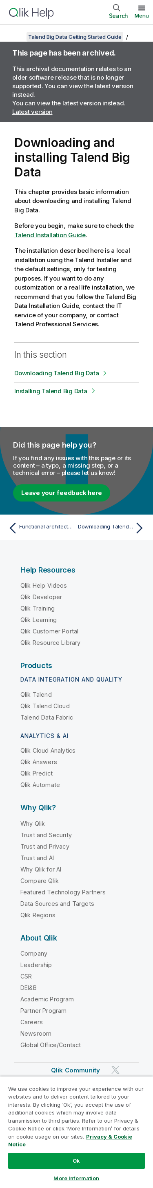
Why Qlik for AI (40, 869)
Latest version (32, 112)
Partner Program (43, 1010)
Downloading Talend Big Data (56, 373)
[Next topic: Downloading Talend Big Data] (112, 528)
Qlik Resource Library (50, 642)
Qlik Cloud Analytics (47, 750)
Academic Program (47, 999)
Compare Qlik (39, 880)
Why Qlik (32, 823)
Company (33, 953)
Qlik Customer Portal (49, 631)
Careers (31, 1022)
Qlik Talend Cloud (45, 705)
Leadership (36, 964)
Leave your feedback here (61, 493)
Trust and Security (46, 834)
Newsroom (35, 1033)
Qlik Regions (37, 915)
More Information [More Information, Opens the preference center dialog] (76, 1178)
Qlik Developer (41, 596)
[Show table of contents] (16, 37)
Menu (142, 15)
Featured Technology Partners (63, 892)
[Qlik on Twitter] (115, 1069)
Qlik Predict (36, 773)
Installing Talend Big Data (50, 391)
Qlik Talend (36, 694)
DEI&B (28, 987)
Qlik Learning (38, 619)
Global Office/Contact (50, 1044)
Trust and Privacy (44, 846)
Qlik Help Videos (43, 585)
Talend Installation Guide (50, 235)
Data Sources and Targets (57, 903)
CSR (26, 976)
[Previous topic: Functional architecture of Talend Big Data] (40, 528)
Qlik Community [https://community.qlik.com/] (75, 1070)
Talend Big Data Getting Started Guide (75, 36)
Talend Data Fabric (46, 717)
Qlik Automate (40, 784)
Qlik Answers (38, 761)
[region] (76, 1132)
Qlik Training (37, 608)
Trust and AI (37, 857)
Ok (76, 1160)
